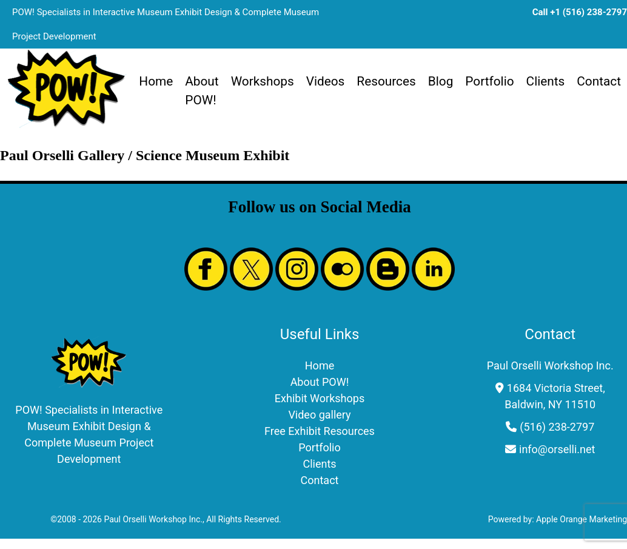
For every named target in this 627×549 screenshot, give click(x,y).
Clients (545, 81)
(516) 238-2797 (557, 426)
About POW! (201, 90)
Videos (325, 81)
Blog (441, 81)
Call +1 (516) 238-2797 (579, 12)
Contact (599, 81)
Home (156, 81)
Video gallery (319, 414)
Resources (386, 81)
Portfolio (489, 81)
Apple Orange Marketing (581, 519)
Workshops (262, 81)
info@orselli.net (557, 449)
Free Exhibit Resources (319, 431)
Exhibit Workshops (319, 398)
